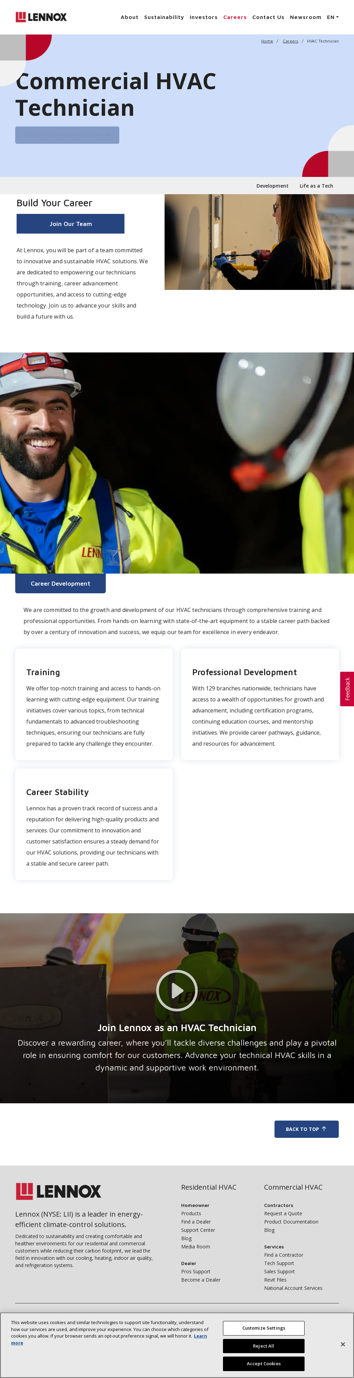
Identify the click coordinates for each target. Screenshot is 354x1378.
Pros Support (196, 1271)
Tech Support (279, 1263)
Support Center (198, 1230)
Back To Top (307, 1129)
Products (191, 1213)
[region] (177, 1345)
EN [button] (331, 17)
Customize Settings (263, 1328)
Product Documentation (291, 1221)
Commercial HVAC (293, 1187)
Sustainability (164, 17)
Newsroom (306, 17)
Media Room (195, 1246)
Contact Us (268, 17)
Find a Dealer (196, 1221)
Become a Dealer (201, 1279)
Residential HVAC (208, 1187)
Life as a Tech (316, 185)
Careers (235, 17)
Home (267, 41)
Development (273, 185)
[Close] (343, 1344)
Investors (204, 17)
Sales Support (279, 1271)
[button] (347, 689)
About (130, 17)
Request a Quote (283, 1213)
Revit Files (275, 1279)
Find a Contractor (283, 1255)
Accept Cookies (264, 1363)
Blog (186, 1238)
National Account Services (293, 1288)
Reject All (263, 1346)
